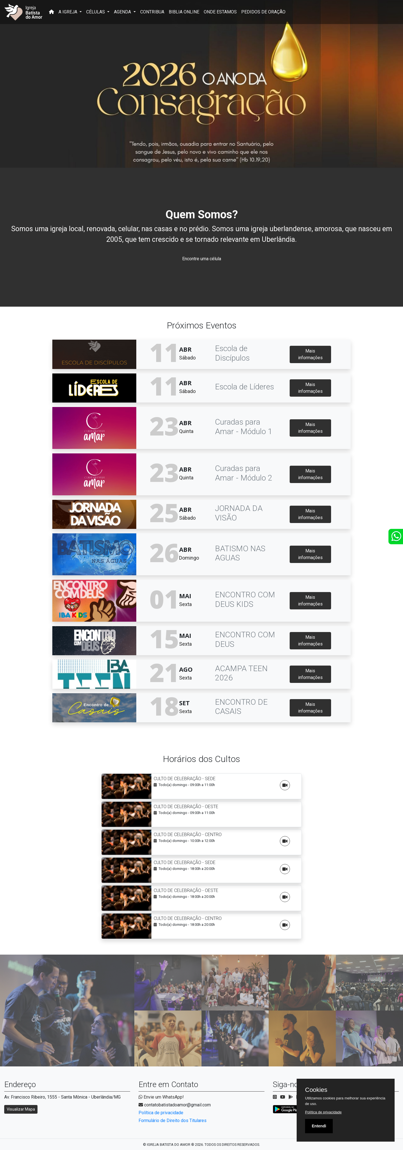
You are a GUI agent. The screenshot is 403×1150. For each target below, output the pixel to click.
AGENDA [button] (123, 12)
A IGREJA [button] (68, 12)
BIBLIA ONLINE (184, 12)
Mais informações (310, 354)
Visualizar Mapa (21, 1109)
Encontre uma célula (201, 258)
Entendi (319, 1126)
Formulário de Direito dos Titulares (173, 1120)
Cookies (316, 1090)
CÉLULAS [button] (96, 12)
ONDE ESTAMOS (220, 12)
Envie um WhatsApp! (161, 1097)
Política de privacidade (161, 1112)
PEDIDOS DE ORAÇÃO (263, 12)
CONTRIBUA (152, 12)
